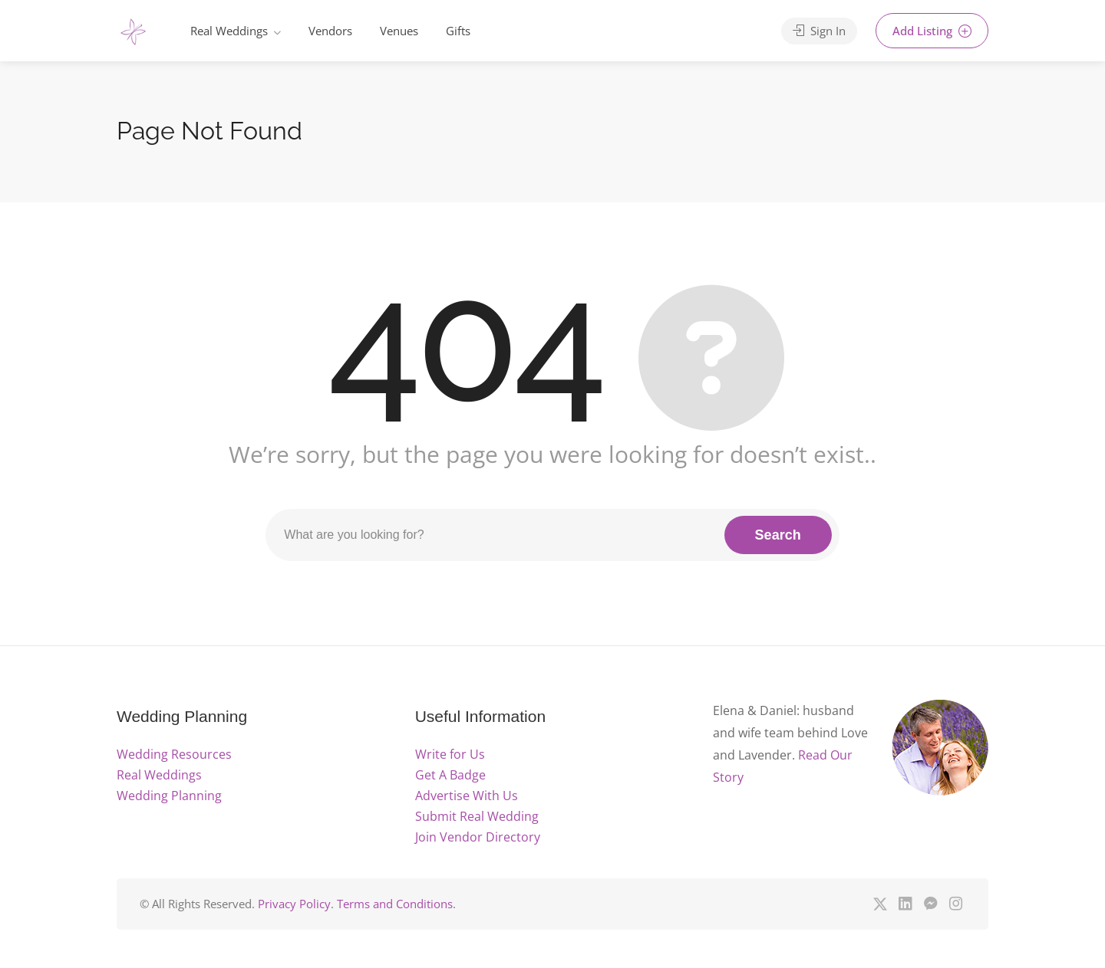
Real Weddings (229, 30)
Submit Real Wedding (477, 816)
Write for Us (450, 754)
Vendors (330, 30)
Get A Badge (450, 774)
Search (778, 535)
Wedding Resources (174, 754)
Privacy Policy (294, 903)
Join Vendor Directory (477, 837)
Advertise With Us (466, 795)
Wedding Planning (169, 795)
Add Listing (931, 30)
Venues (399, 30)
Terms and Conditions (395, 903)
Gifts (458, 30)
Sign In (819, 30)
